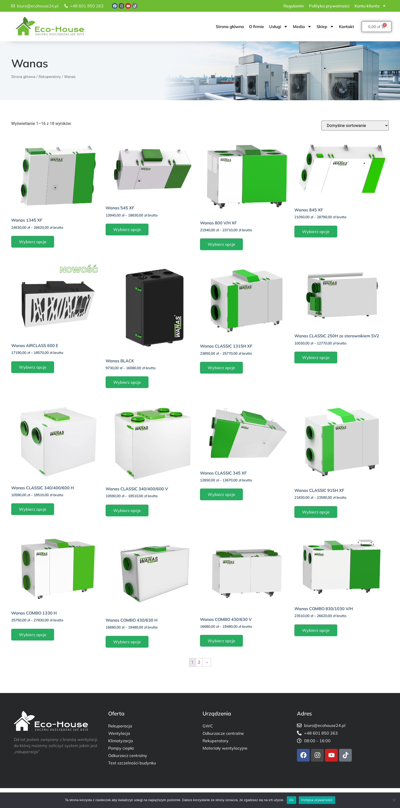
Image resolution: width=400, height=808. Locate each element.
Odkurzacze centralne (223, 733)
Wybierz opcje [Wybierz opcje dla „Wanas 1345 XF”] (32, 241)
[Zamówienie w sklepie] (355, 126)
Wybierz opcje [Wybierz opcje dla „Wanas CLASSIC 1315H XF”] (221, 367)
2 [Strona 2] (199, 662)
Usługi (278, 26)
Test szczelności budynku (132, 762)
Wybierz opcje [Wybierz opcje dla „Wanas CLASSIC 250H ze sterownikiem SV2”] (316, 357)
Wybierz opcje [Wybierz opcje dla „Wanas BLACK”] (127, 382)
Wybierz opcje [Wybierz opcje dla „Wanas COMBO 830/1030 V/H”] (316, 630)
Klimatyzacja (120, 740)
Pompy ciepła (121, 748)
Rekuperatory (50, 76)
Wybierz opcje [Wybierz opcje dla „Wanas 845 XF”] (316, 231)
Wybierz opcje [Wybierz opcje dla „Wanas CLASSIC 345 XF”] (221, 494)
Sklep (325, 26)
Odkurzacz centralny (127, 755)
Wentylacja (119, 733)
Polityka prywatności (329, 5)
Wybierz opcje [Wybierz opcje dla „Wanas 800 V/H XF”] (221, 244)
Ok (291, 800)
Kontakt (346, 26)
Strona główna (230, 26)
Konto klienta (370, 5)
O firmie (256, 26)
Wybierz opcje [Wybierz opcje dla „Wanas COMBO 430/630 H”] (127, 641)
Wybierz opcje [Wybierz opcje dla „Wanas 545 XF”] (127, 229)
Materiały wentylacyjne (225, 748)
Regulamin (293, 5)
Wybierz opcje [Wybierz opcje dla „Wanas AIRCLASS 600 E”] (32, 367)
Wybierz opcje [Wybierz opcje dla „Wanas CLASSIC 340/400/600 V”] (127, 510)
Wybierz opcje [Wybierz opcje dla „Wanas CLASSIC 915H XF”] (316, 512)
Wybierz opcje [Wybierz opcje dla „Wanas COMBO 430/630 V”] (221, 640)
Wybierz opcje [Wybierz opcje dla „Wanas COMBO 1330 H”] (32, 634)
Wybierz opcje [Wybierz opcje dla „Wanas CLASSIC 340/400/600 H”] (32, 509)
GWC (208, 725)
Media (302, 26)
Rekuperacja (120, 725)
